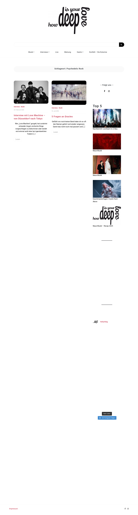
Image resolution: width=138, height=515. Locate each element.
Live (56, 52)
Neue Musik (97, 151)
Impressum (13, 509)
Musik (30, 52)
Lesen (17, 139)
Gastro (79, 52)
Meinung (67, 52)
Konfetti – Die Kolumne (98, 52)
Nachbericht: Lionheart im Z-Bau (105, 129)
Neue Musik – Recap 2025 (103, 226)
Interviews (44, 52)
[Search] (69, 44)
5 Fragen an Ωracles (62, 116)
